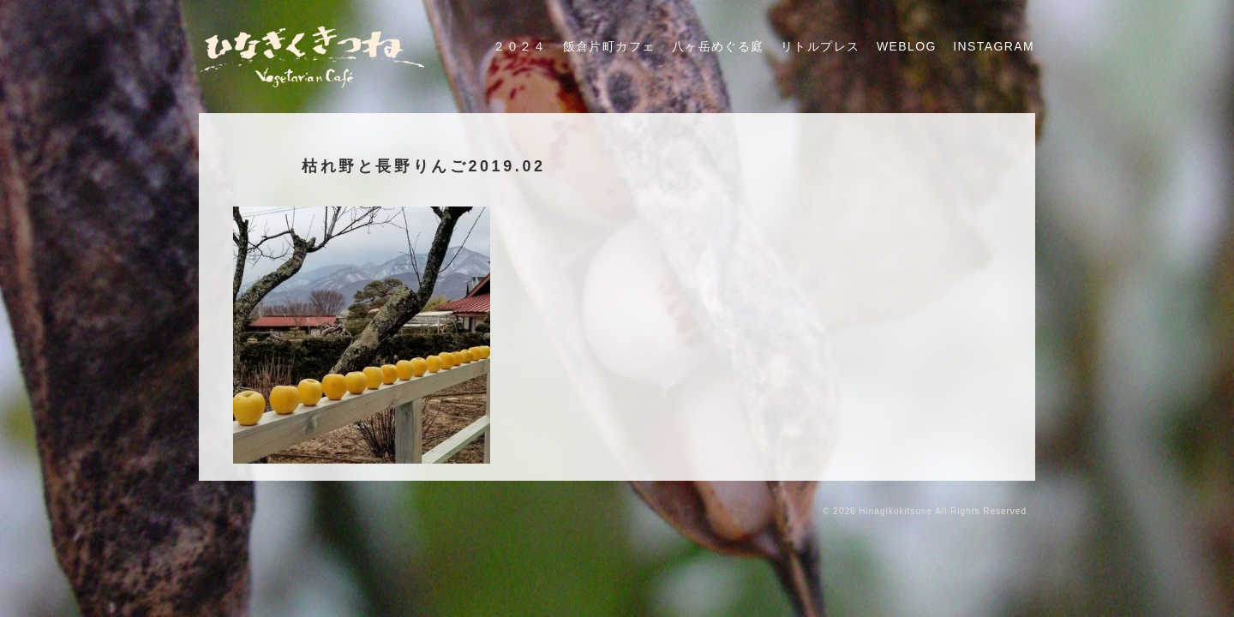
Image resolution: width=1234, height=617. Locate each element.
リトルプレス (820, 46)
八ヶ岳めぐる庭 (718, 46)
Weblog (907, 46)
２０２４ (519, 46)
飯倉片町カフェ (609, 46)
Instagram (993, 46)
